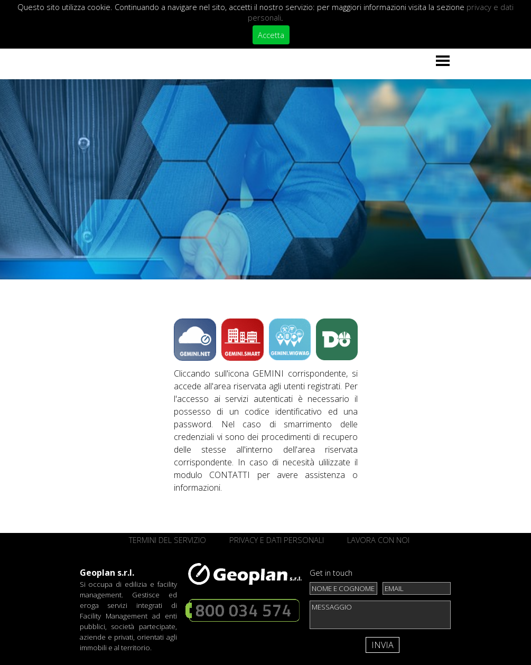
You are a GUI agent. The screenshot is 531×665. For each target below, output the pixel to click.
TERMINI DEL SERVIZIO (167, 540)
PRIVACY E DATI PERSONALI (276, 540)
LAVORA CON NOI (378, 540)
